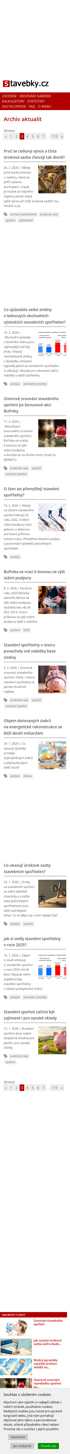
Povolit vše (48, 1446)
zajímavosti (26, 220)
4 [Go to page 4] (27, 136)
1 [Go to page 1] (11, 136)
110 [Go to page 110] (55, 136)
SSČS (27, 630)
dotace (28, 776)
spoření (10, 220)
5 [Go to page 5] (33, 136)
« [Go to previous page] (6, 136)
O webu (44, 106)
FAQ (32, 106)
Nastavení (18, 1437)
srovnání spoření (16, 474)
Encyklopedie (14, 106)
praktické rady (49, 214)
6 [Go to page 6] (38, 136)
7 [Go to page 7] (44, 136)
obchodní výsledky (35, 384)
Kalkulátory (13, 101)
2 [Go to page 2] (16, 136)
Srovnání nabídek (35, 96)
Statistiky (35, 101)
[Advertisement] (35, 36)
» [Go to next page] (62, 136)
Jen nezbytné (22, 1446)
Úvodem (9, 96)
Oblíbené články (13, 1315)
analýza (15, 384)
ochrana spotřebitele (23, 214)
